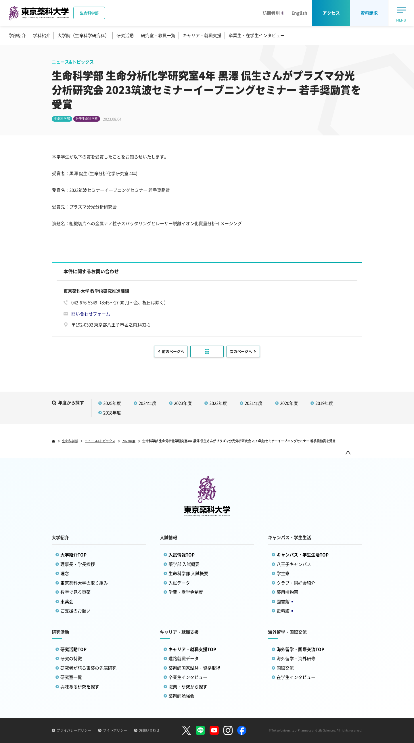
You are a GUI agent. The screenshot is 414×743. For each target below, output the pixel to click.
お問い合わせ (149, 730)
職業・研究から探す (187, 686)
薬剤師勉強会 (181, 696)
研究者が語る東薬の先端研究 (88, 668)
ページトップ (347, 452)
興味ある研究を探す (79, 686)
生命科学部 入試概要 (188, 573)
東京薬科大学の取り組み (84, 583)
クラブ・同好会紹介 (296, 583)
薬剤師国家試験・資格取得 (194, 668)
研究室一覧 (71, 677)
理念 (64, 573)
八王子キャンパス (294, 564)
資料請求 (369, 13)
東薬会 (66, 601)
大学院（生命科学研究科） (83, 35)
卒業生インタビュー (187, 677)
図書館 (285, 601)
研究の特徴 (71, 658)
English (299, 13)
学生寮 (283, 573)
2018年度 (112, 412)
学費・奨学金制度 (185, 592)
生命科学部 (70, 440)
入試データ (179, 583)
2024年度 (147, 403)
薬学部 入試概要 (184, 564)
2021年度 (253, 403)
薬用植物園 (287, 592)
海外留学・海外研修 (296, 658)
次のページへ (241, 351)
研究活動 (125, 35)
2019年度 (324, 403)
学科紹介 (41, 35)
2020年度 (289, 403)
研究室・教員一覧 (158, 35)
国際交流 (285, 668)
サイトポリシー (115, 730)
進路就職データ (183, 658)
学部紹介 (17, 35)
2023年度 (183, 403)
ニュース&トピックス (100, 440)
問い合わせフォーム (90, 314)
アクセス (331, 13)
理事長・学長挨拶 (77, 564)
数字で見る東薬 (75, 592)
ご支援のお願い (75, 611)
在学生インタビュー (296, 677)
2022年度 (218, 403)
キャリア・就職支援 (202, 35)
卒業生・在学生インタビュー (257, 35)
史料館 (285, 611)
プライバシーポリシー (74, 730)
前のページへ (173, 351)
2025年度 (112, 403)
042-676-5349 (84, 302)
